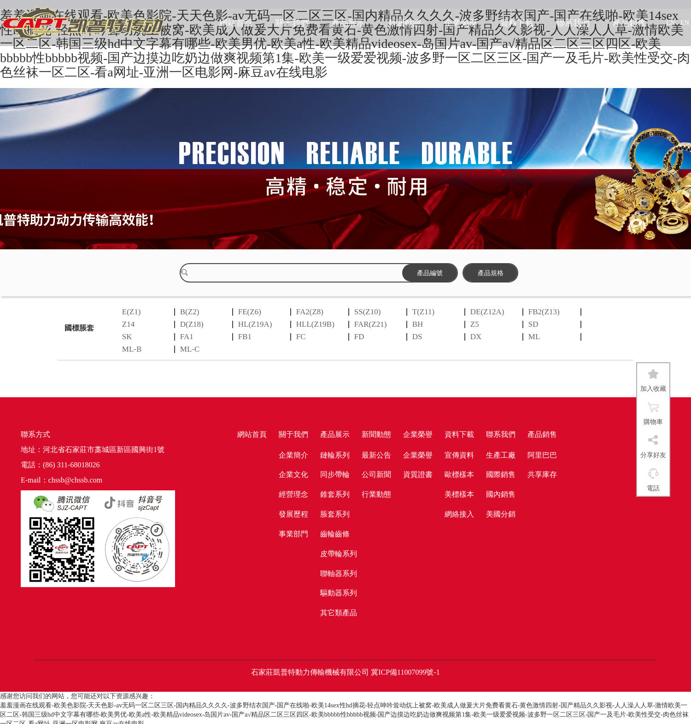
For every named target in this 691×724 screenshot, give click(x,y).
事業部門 (293, 534)
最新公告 (376, 455)
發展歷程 (293, 514)
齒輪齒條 (335, 534)
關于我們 (292, 23)
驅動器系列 (338, 593)
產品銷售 (629, 23)
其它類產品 (338, 613)
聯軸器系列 (338, 573)
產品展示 (348, 23)
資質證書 (418, 474)
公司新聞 (376, 474)
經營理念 (293, 494)
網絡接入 (459, 514)
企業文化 (293, 474)
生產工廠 (500, 455)
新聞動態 (404, 23)
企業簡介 (293, 455)
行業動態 (376, 494)
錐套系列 (335, 494)
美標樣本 (459, 494)
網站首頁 (235, 23)
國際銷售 (500, 474)
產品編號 (430, 273)
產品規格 (491, 273)
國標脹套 (79, 328)
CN (670, 22)
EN (684, 22)
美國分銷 (500, 514)
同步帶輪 (335, 474)
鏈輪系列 (335, 455)
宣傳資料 (459, 455)
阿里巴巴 (542, 455)
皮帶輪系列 (338, 554)
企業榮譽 (460, 23)
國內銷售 (500, 494)
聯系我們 (573, 23)
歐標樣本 (459, 474)
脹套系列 (335, 514)
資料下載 (516, 23)
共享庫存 (542, 474)
